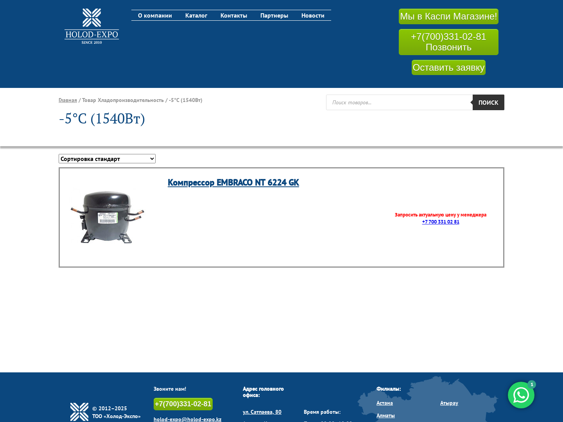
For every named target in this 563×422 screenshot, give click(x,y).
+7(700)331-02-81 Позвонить (448, 42)
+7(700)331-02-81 (183, 404)
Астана (385, 402)
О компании (155, 15)
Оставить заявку (449, 67)
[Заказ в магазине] (107, 158)
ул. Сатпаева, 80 (262, 411)
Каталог (196, 15)
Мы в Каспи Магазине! (448, 16)
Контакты (234, 15)
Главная (68, 100)
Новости (313, 15)
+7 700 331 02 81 (440, 222)
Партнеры (274, 15)
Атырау (449, 402)
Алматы (386, 415)
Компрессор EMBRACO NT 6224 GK (233, 182)
